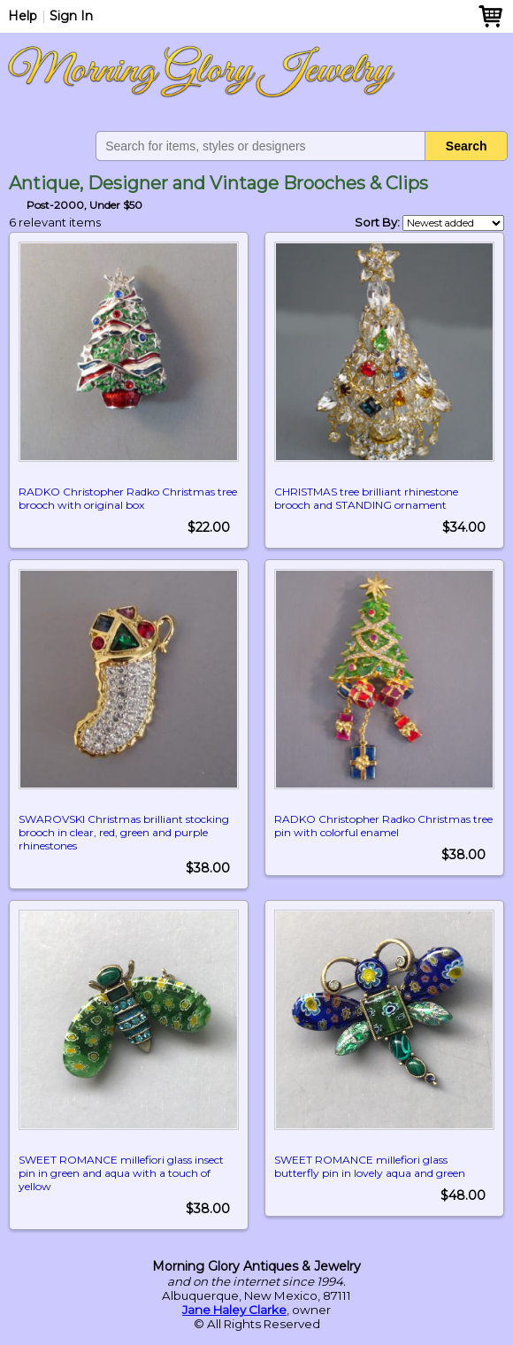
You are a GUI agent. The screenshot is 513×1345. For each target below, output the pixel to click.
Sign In (71, 16)
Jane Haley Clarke (234, 1310)
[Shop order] (453, 223)
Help (22, 16)
